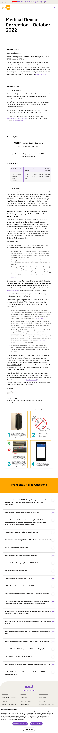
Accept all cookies (36, 723)
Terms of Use (42, 701)
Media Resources (43, 694)
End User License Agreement (9, 704)
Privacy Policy (42, 697)
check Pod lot (35, 2)
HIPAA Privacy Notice (26, 701)
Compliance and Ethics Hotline (46, 704)
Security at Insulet (25, 704)
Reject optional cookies (20, 723)
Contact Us (23, 694)
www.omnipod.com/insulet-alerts (17, 118)
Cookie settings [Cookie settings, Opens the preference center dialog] (29, 729)
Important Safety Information (9, 697)
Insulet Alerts (24, 697)
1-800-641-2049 (40, 74)
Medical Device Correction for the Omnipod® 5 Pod (31, 1)
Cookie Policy (5, 701)
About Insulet (5, 694)
